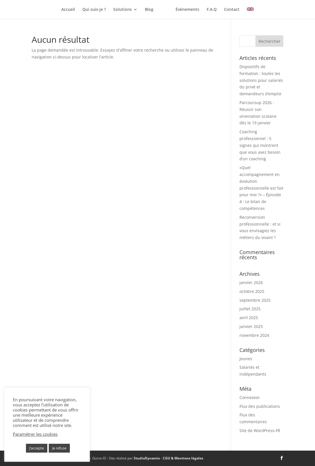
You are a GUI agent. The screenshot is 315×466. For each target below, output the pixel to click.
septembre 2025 (255, 300)
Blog (132, 9)
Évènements (204, 9)
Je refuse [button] (59, 448)
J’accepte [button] (36, 448)
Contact (249, 9)
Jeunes (245, 358)
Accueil (51, 9)
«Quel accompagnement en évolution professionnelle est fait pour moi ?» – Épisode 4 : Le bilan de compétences (261, 188)
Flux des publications (259, 406)
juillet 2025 (250, 308)
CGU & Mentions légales (183, 458)
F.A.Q (229, 9)
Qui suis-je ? (77, 9)
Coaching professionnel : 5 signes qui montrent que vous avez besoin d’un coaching (260, 145)
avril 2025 (248, 317)
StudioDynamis (147, 458)
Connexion (249, 397)
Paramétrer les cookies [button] (35, 434)
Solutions (105, 9)
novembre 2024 (254, 335)
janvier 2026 (251, 282)
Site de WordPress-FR (259, 430)
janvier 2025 (251, 326)
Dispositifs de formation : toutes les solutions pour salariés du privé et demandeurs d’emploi (261, 80)
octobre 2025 (251, 291)
